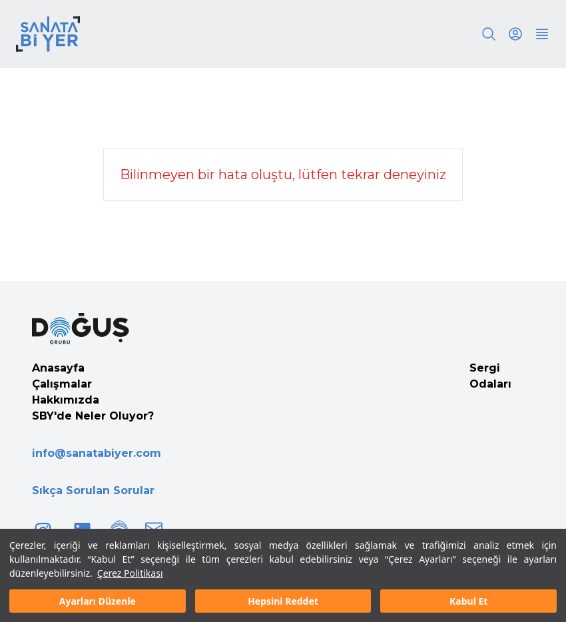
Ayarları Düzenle (97, 601)
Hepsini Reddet (283, 601)
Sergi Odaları (490, 376)
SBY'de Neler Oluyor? (93, 416)
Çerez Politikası (130, 573)
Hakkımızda (65, 400)
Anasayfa (58, 368)
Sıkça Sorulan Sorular (93, 490)
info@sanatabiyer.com (96, 453)
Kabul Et (468, 601)
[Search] (489, 34)
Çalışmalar (62, 384)
